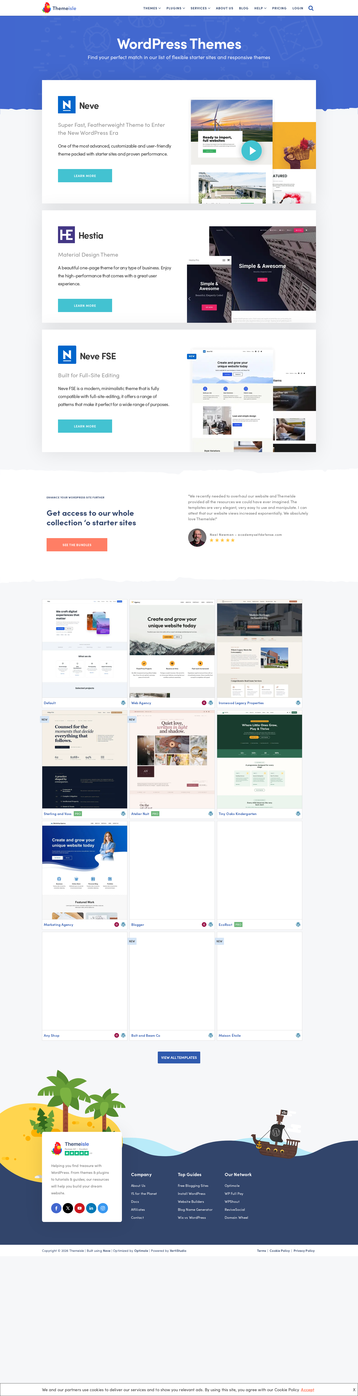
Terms (261, 1250)
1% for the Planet (144, 1193)
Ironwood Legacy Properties (241, 702)
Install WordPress (192, 1193)
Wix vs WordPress (192, 1217)
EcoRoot (225, 924)
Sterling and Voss (58, 813)
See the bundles (77, 544)
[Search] (311, 8)
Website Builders (191, 1201)
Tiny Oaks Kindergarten (238, 813)
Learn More (85, 175)
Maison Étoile (230, 1035)
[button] (159, 8)
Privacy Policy (304, 1250)
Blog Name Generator (195, 1209)
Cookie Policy (280, 1250)
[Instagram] (103, 1209)
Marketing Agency (58, 924)
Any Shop (51, 1035)
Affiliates (138, 1209)
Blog (244, 8)
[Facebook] (56, 1209)
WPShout (232, 1201)
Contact (137, 1217)
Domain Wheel (236, 1217)
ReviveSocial (235, 1209)
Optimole (232, 1185)
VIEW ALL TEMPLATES (179, 1057)
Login (297, 8)
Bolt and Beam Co (145, 1035)
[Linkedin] (91, 1209)
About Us (224, 8)
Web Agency (141, 702)
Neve (107, 1250)
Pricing (279, 8)
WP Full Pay (234, 1193)
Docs (135, 1201)
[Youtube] (79, 1209)
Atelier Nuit (140, 813)
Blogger (137, 924)
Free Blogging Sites (193, 1185)
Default (50, 702)
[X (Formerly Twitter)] (68, 1209)
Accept (307, 1389)
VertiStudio (178, 1250)
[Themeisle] (59, 7)
